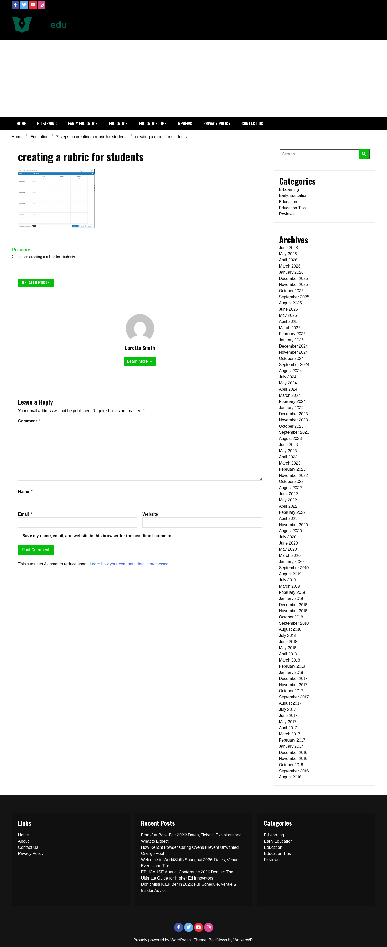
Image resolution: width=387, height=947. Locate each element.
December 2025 (293, 278)
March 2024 (290, 395)
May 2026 (288, 254)
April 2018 (288, 654)
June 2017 (288, 715)
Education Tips (153, 124)
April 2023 (288, 457)
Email (25, 514)
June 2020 (288, 543)
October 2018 (291, 617)
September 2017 (294, 697)
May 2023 (288, 451)
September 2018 (294, 623)
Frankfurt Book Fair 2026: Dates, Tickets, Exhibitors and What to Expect (191, 838)
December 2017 (293, 678)
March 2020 (290, 555)
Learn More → (140, 361)
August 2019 (290, 574)
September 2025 (294, 297)
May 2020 (288, 549)
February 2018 (292, 666)
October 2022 (291, 481)
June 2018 (288, 641)
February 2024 (292, 401)
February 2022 (292, 512)
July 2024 (287, 377)
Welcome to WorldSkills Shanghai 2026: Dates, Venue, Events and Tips (190, 863)
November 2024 (293, 352)
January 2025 (291, 340)
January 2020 (291, 561)
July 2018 (287, 635)
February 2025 (292, 334)
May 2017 (287, 721)
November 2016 (293, 758)
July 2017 (287, 709)
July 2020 (287, 537)
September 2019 (294, 567)
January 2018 (291, 672)
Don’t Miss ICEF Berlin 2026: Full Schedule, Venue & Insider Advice (188, 887)
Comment (29, 421)
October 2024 (291, 358)
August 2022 (290, 487)
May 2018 (287, 648)
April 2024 (288, 389)
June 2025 (288, 309)
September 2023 (294, 432)
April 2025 (288, 321)
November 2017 (293, 684)
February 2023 (292, 469)
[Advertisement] (194, 79)
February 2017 (292, 740)
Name (25, 491)
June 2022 (288, 494)
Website (150, 514)
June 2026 (288, 247)
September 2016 (294, 771)
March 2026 (289, 266)
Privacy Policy (216, 124)
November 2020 (293, 524)
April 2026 (288, 260)
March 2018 (289, 660)
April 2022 (288, 506)
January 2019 (291, 598)
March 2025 (290, 327)
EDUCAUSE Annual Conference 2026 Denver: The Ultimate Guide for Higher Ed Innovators (187, 875)
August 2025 (290, 303)
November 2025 (293, 284)
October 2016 (291, 764)
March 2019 (289, 586)
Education (118, 124)
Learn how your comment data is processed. (130, 564)
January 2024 (291, 407)
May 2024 (288, 383)
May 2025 (288, 315)
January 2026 (291, 272)
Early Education (83, 124)
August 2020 (290, 531)
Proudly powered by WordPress (162, 940)
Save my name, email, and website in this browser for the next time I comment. (98, 535)
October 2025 (291, 290)
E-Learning (47, 124)
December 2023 (293, 414)
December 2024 (293, 346)
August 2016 (290, 777)
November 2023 (293, 420)
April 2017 (288, 728)
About (23, 841)
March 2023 (290, 463)
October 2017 (291, 691)
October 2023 (291, 426)
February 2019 (292, 592)
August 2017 (290, 703)
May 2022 (288, 500)
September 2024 (294, 364)
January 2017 (291, 746)
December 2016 (293, 752)
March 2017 (289, 734)
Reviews (185, 124)
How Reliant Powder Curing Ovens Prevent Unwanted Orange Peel (190, 850)
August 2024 (290, 370)
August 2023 (290, 438)
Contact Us (252, 124)
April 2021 (288, 518)
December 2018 (293, 604)
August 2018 (290, 629)
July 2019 (287, 580)
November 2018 (293, 611)
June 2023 (288, 444)
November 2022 (293, 475)
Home (21, 124)
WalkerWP (243, 940)
